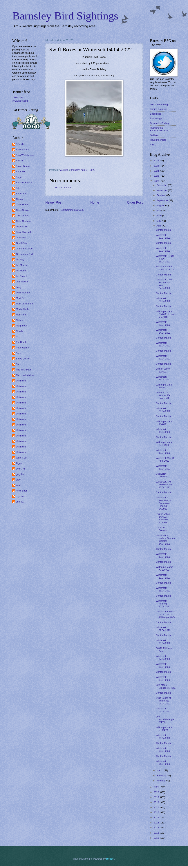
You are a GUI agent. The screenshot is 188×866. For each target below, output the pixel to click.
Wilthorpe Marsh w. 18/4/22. (164, 443)
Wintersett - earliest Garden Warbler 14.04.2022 (165, 539)
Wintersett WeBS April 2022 (165, 459)
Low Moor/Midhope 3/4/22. (165, 719)
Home (94, 202)
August (160, 205)
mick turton (22, 490)
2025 (157, 165)
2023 (157, 175)
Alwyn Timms (23, 166)
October (160, 195)
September (162, 200)
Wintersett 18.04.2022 (163, 451)
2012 (157, 832)
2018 (157, 802)
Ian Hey (20, 259)
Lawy (18, 287)
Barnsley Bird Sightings (65, 16)
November (162, 190)
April (159, 225)
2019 (157, 797)
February (161, 775)
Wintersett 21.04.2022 (163, 378)
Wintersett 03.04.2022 (163, 736)
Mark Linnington (24, 303)
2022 (157, 181)
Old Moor (155, 135)
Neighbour (21, 325)
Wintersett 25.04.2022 (163, 323)
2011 (157, 837)
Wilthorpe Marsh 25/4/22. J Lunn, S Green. (166, 314)
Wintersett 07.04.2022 (163, 657)
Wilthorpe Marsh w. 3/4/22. (164, 728)
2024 (157, 170)
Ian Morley (21, 265)
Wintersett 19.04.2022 (163, 430)
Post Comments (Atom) (72, 210)
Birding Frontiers (158, 109)
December (162, 185)
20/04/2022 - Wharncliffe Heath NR (163, 395)
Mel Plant (21, 314)
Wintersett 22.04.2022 (163, 357)
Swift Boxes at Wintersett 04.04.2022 (163, 701)
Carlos (19, 199)
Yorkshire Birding (159, 104)
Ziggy (19, 463)
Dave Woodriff (23, 232)
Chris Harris (22, 204)
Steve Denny (23, 358)
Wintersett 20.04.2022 (163, 409)
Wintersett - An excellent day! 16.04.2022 (164, 484)
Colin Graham (23, 221)
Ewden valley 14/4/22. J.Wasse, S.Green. (163, 518)
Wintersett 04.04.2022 (163, 710)
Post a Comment (62, 187)
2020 (157, 792)
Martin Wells (22, 309)
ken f (18, 485)
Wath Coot (21, 457)
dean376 (20, 468)
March (160, 770)
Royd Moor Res (158, 139)
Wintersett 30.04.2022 (163, 236)
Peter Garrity (22, 347)
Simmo (19, 353)
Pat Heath (21, 342)
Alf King (20, 160)
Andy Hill (20, 171)
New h (19, 331)
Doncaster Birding (159, 123)
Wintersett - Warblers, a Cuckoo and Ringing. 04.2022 (163, 503)
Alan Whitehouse (25, 155)
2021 (157, 787)
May (159, 220)
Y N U (153, 144)
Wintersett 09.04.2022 (163, 628)
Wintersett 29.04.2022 (163, 249)
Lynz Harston (23, 292)
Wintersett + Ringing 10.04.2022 (163, 604)
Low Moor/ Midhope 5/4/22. (166, 686)
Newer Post (53, 202)
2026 (157, 160)
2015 (157, 817)
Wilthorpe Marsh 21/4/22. (164, 386)
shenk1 (20, 501)
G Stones (21, 237)
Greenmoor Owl (24, 254)
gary (18, 479)
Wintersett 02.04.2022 (163, 749)
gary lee (20, 474)
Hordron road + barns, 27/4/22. (165, 268)
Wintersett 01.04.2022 (163, 762)
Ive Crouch (21, 276)
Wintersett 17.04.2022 (163, 467)
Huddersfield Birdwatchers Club (159, 129)
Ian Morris (21, 270)
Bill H (18, 188)
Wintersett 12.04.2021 (163, 576)
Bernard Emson (24, 182)
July (158, 210)
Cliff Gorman (22, 215)
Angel (19, 177)
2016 (157, 812)
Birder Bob (21, 193)
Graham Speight (24, 248)
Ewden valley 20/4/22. (163, 370)
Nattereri (20, 320)
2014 (157, 822)
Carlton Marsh (163, 230)
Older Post (135, 202)
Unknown (21, 380)
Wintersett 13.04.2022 (163, 555)
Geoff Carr (21, 243)
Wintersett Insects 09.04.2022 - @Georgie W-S (165, 614)
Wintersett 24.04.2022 (163, 331)
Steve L (20, 364)
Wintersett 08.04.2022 (163, 641)
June (159, 215)
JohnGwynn (22, 281)
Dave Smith (22, 226)
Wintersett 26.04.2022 (163, 299)
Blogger (110, 858)
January (160, 780)
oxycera (20, 496)
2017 (157, 807)
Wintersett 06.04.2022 (163, 665)
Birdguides (155, 113)
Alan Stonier (22, 149)
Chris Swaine (23, 210)
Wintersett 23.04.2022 (163, 344)
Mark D (20, 298)
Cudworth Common (162, 475)
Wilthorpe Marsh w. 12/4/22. (164, 568)
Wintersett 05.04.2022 (163, 678)
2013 (157, 827)
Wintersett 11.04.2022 (163, 589)
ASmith (20, 144)
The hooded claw (25, 375)
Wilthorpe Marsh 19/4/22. (164, 422)
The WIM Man (23, 369)
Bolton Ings (156, 118)
